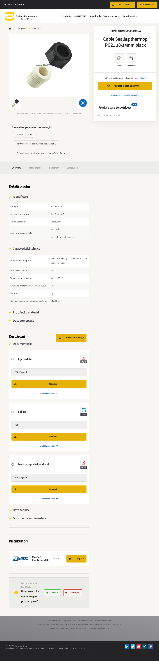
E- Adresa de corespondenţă (78, 624)
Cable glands (21, 28)
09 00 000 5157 (37, 28)
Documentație (22, 344)
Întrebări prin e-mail (131, 95)
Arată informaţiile (47, 393)
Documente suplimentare (29, 518)
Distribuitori (116, 95)
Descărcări (54, 167)
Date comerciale (23, 320)
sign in (142, 78)
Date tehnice (21, 510)
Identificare (20, 197)
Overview (16, 167)
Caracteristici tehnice (26, 248)
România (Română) (13, 5)
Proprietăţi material (26, 312)
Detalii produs (35, 167)
